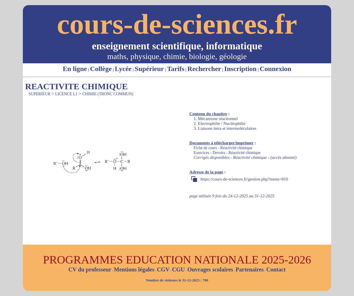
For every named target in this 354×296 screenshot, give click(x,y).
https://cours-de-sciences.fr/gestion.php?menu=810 (244, 179)
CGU (178, 269)
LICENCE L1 (66, 94)
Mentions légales (134, 269)
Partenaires (250, 269)
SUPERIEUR (39, 94)
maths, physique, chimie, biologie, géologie (177, 56)
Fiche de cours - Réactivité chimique (223, 148)
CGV (163, 269)
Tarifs (175, 68)
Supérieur (149, 68)
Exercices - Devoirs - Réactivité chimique (227, 153)
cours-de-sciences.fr (177, 24)
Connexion (275, 68)
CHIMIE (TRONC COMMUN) (107, 94)
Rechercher (204, 68)
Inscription (240, 68)
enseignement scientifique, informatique (177, 46)
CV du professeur (89, 269)
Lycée (123, 68)
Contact (276, 269)
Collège (101, 68)
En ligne (75, 68)
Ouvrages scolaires (210, 269)
